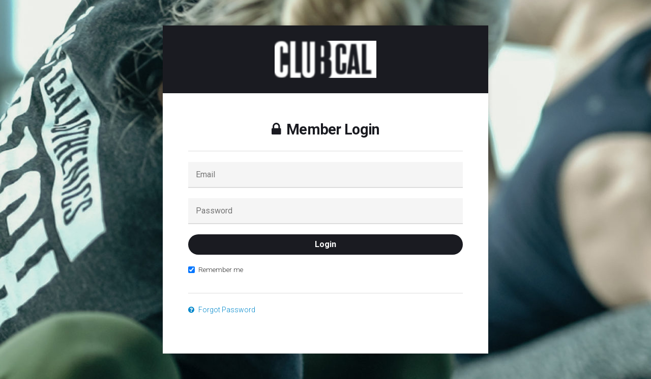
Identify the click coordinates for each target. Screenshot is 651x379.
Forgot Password (221, 310)
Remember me (215, 269)
